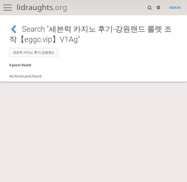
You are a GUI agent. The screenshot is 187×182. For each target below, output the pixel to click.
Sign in (174, 8)
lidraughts (42, 7)
